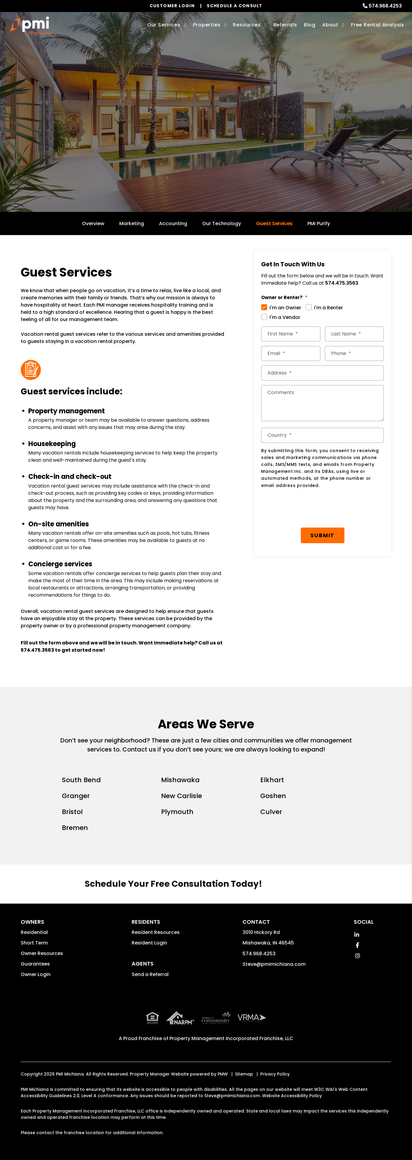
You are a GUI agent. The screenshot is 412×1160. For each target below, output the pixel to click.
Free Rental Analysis (377, 24)
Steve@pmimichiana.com (274, 964)
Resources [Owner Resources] (247, 24)
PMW (223, 1074)
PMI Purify (318, 223)
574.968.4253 (385, 5)
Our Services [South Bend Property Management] (164, 24)
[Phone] (354, 353)
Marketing (131, 223)
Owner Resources (42, 953)
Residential (34, 932)
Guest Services (274, 223)
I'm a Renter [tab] (328, 307)
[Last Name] (354, 333)
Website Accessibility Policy (292, 1096)
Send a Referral (150, 974)
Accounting (173, 223)
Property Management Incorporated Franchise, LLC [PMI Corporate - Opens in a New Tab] (231, 1038)
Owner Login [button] (35, 974)
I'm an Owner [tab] (285, 307)
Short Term (34, 942)
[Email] (290, 353)
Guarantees (35, 963)
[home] (30, 26)
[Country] (322, 435)
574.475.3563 (37, 650)
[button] (357, 934)
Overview (93, 223)
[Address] (322, 373)
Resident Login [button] (149, 942)
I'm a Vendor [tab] (285, 317)
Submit (325, 504)
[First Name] (290, 333)
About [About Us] (330, 24)
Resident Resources (156, 932)
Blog (310, 24)
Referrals (285, 24)
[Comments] (322, 403)
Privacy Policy (275, 1074)
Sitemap (244, 1074)
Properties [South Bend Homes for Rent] (206, 24)
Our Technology (221, 223)
